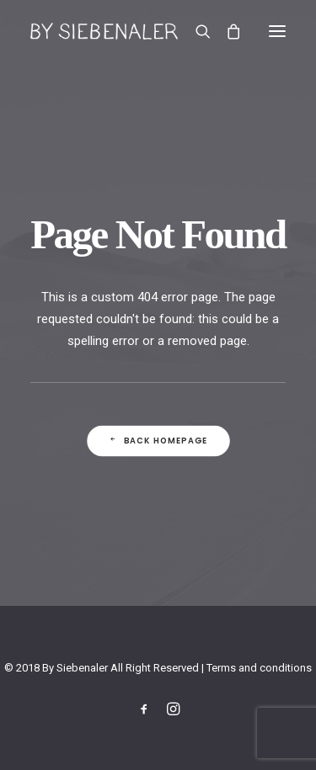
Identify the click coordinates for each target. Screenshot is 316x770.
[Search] (195, 31)
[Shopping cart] (226, 31)
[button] (277, 31)
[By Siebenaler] (104, 31)
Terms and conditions (259, 667)
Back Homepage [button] (157, 441)
